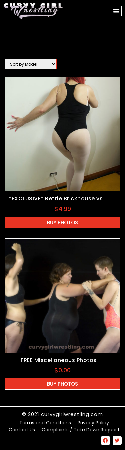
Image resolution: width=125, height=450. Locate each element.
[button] (116, 11)
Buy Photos (62, 222)
